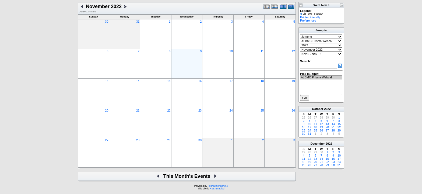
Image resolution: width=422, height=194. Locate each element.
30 (106, 21)
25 (262, 110)
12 (293, 51)
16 (200, 80)
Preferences (308, 20)
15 (168, 80)
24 (231, 110)
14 (137, 80)
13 (106, 80)
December (318, 143)
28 (137, 140)
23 (200, 110)
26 (293, 110)
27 (106, 140)
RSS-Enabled (217, 188)
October (317, 108)
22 (168, 110)
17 (231, 80)
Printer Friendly (310, 17)
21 (137, 110)
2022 (327, 108)
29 (168, 140)
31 (137, 21)
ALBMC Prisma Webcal (321, 77)
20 (106, 110)
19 (293, 80)
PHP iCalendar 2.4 (218, 186)
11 (262, 51)
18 (262, 80)
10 (231, 51)
